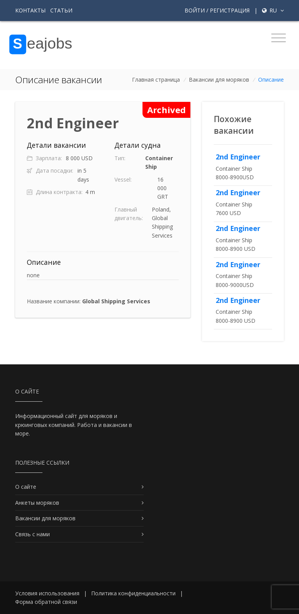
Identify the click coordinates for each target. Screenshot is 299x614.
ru (273, 10)
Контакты (30, 10)
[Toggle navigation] (278, 38)
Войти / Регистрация (217, 10)
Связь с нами (32, 534)
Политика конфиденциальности (133, 593)
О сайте (25, 486)
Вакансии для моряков (219, 79)
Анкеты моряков (37, 502)
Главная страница (156, 79)
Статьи (61, 10)
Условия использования (47, 593)
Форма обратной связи (46, 601)
